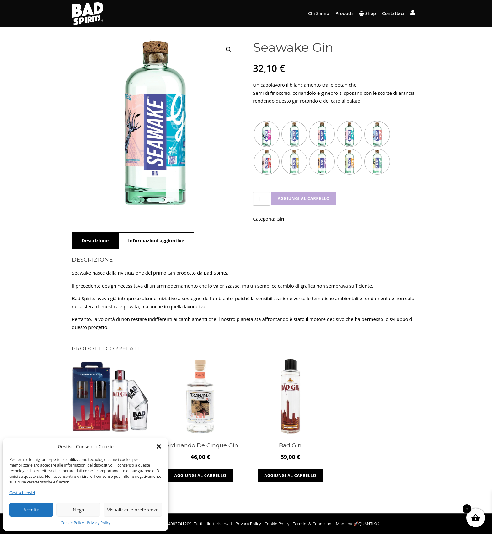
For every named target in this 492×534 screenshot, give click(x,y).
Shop (367, 13)
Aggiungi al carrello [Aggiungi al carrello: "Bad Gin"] (290, 475)
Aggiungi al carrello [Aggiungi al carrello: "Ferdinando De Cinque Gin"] (200, 475)
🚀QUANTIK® (366, 523)
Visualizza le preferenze (132, 509)
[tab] (95, 240)
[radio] (266, 134)
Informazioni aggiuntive (156, 240)
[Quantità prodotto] (261, 199)
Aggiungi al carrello (304, 198)
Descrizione (95, 240)
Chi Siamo (318, 13)
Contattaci (393, 13)
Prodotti (344, 13)
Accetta (31, 509)
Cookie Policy (72, 523)
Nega (78, 509)
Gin (280, 219)
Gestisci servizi (22, 492)
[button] (159, 446)
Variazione (269, 113)
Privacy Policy (98, 523)
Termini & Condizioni (312, 523)
